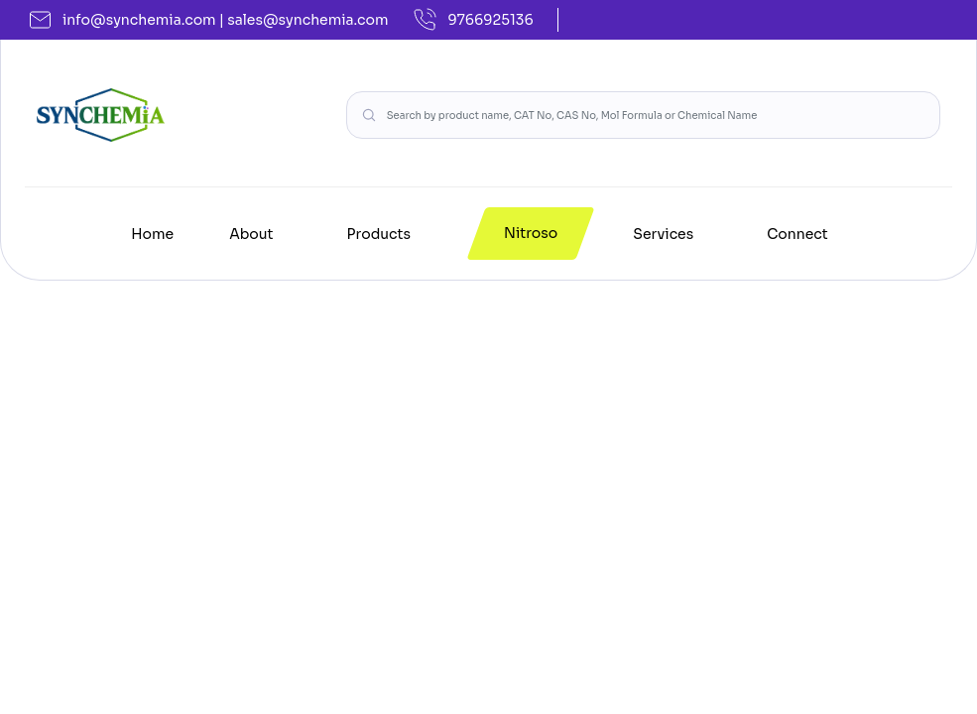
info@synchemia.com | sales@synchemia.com (209, 20)
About (251, 234)
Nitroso (530, 233)
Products (379, 234)
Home (152, 234)
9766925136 (473, 20)
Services (663, 234)
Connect (797, 234)
